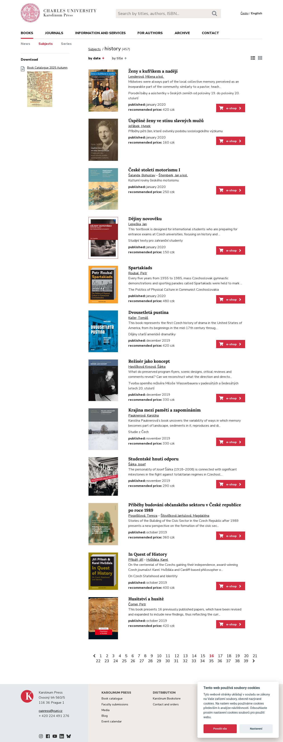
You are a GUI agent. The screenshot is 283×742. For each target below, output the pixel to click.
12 (177, 655)
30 (167, 660)
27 (141, 660)
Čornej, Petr (137, 604)
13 (185, 655)
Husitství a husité (146, 599)
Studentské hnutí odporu (153, 459)
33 (194, 660)
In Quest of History (147, 554)
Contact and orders (166, 704)
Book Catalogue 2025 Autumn (47, 88)
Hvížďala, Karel (157, 559)
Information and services (100, 33)
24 (115, 660)
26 (133, 660)
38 (237, 660)
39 (246, 660)
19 (237, 655)
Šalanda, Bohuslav (141, 175)
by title (119, 58)
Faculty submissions (115, 704)
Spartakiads (140, 267)
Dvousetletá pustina (148, 312)
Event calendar (112, 721)
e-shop (230, 108)
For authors (150, 33)
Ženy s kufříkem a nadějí (152, 71)
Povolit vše (220, 728)
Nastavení (256, 728)
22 (98, 660)
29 (159, 660)
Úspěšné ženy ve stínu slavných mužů (166, 120)
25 (124, 660)
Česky (245, 13)
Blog (105, 716)
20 (246, 655)
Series (66, 43)
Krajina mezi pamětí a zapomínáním (164, 410)
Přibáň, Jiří (135, 559)
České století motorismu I (154, 170)
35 (211, 660)
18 (229, 655)
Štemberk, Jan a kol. (173, 175)
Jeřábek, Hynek (139, 126)
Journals (54, 33)
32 (185, 660)
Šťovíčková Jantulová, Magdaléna (185, 515)
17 (220, 655)
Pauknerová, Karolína (143, 415)
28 (150, 660)
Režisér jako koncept (149, 361)
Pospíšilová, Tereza (142, 515)
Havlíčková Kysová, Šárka (146, 366)
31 (176, 660)
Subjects (45, 43)
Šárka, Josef (136, 464)
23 (106, 660)
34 (202, 660)
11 (168, 655)
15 (203, 655)
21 (255, 655)
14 (194, 655)
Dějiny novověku (145, 218)
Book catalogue (112, 699)
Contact (210, 33)
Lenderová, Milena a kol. (146, 76)
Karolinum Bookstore (167, 699)
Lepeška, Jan (137, 224)
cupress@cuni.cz (50, 711)
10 (159, 655)
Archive (182, 33)
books (27, 33)
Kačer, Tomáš (138, 318)
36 (220, 660)
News (25, 43)
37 (228, 660)
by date (96, 58)
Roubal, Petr (137, 273)
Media (106, 710)
